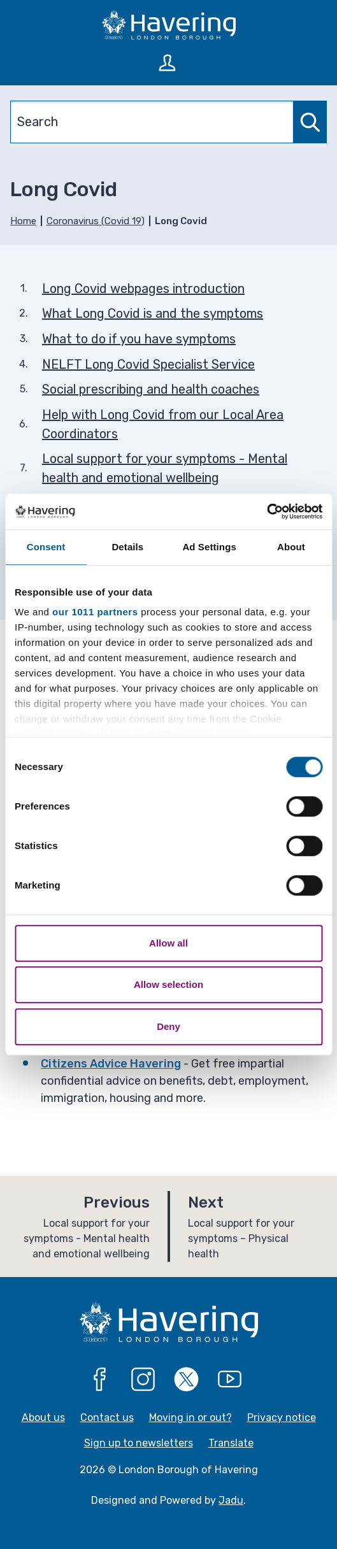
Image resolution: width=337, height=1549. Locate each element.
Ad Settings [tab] (209, 546)
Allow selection (168, 984)
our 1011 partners (95, 611)
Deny (168, 1026)
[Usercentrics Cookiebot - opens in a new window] (266, 511)
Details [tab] (127, 546)
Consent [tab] (46, 546)
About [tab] (291, 546)
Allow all (168, 943)
